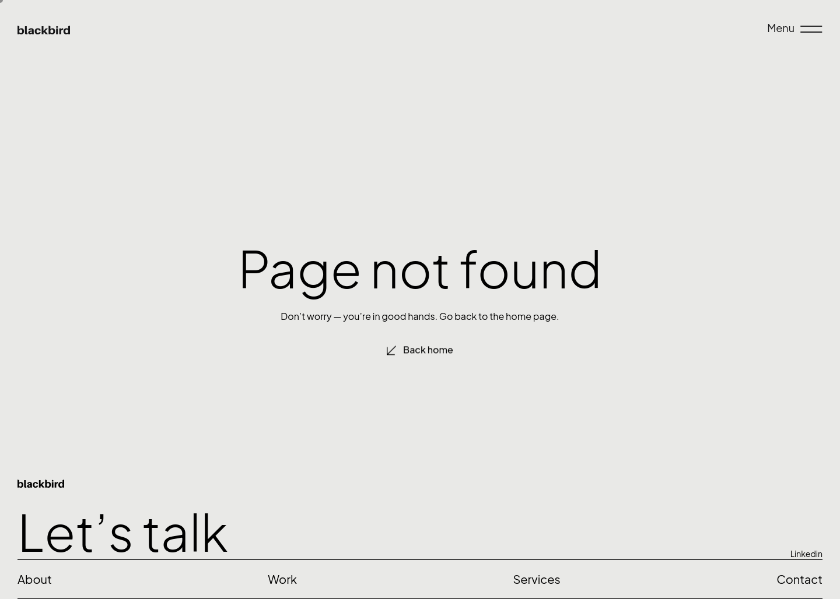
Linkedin (806, 553)
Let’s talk (123, 531)
